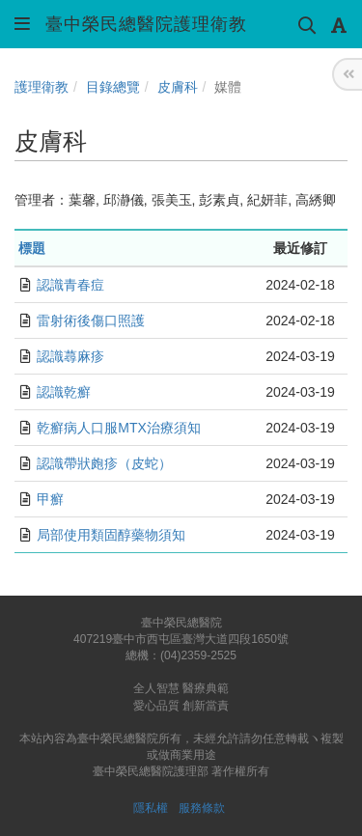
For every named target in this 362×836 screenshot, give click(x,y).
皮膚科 (177, 87)
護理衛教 (41, 87)
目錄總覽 (113, 87)
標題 (31, 248)
